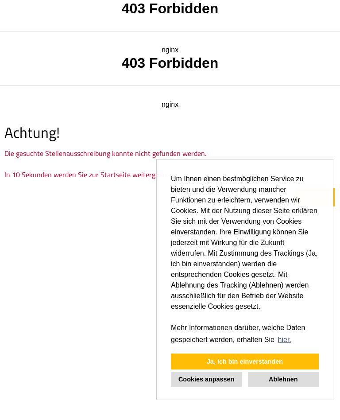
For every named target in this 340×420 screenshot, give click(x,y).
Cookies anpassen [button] (206, 379)
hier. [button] (284, 339)
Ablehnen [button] (283, 379)
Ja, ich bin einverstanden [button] (245, 361)
